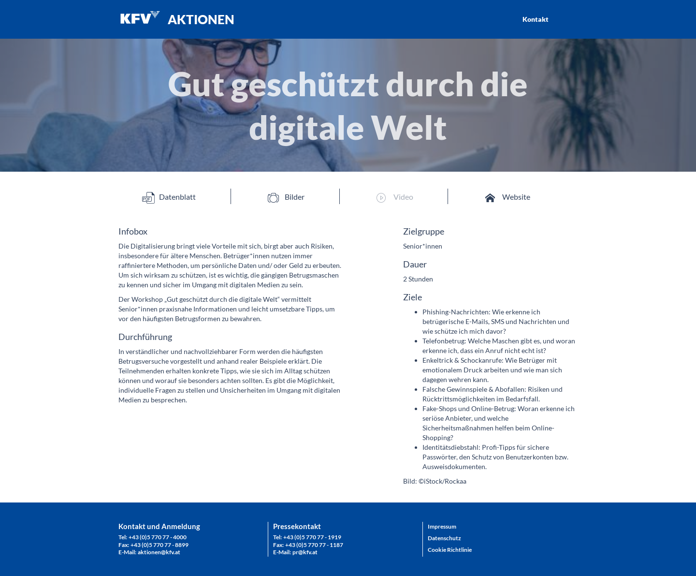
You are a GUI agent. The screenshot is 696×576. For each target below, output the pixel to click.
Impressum (442, 526)
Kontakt (535, 19)
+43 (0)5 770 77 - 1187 (314, 544)
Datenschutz (444, 538)
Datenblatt (169, 197)
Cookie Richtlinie (450, 549)
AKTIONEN (201, 19)
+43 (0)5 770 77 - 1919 (312, 537)
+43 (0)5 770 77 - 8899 (159, 544)
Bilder (286, 197)
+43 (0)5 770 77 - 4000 (158, 537)
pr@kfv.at (305, 552)
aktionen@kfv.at (159, 552)
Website (507, 197)
